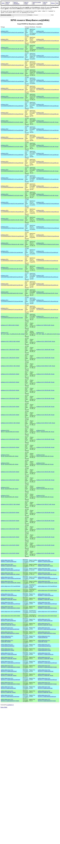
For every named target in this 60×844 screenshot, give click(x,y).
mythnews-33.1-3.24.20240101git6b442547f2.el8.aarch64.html (12, 300)
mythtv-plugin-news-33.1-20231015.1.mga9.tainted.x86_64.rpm (47, 632)
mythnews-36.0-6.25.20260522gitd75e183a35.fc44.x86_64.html (12, 72)
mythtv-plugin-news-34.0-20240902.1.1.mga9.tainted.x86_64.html (10, 607)
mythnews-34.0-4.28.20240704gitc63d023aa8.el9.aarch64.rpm (47, 276)
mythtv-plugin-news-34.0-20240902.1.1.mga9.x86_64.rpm (45, 599)
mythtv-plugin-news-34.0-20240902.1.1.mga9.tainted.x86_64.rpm (47, 607)
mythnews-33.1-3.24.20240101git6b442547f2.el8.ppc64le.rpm (47, 309)
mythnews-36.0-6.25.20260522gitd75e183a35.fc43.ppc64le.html (12, 89)
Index (3, 3)
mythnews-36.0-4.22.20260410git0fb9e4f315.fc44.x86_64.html (12, 121)
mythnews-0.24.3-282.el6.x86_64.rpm (45, 512)
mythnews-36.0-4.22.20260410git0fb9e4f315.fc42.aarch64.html (12, 154)
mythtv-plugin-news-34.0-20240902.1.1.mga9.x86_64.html (8, 599)
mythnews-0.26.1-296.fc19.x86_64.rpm (45, 341)
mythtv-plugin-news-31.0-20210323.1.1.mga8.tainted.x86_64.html (10, 666)
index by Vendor (26, 3)
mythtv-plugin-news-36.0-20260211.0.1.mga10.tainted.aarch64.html (11, 577)
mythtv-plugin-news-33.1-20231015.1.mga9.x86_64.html (8, 624)
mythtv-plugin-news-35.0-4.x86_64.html (10, 590)
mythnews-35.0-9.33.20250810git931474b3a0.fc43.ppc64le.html (12, 235)
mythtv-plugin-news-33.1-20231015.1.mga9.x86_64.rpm (45, 624)
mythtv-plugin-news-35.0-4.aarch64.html (10, 586)
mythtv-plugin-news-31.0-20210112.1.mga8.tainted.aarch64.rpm (47, 696)
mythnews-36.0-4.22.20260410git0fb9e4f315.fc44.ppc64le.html (12, 113)
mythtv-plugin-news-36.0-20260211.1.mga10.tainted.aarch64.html (10, 569)
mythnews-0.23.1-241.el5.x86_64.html (10, 545)
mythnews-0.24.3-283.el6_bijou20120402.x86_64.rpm (44, 455)
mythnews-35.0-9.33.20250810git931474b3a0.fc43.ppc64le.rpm (47, 235)
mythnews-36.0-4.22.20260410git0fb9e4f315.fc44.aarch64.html (12, 105)
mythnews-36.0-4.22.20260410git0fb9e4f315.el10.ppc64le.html (12, 186)
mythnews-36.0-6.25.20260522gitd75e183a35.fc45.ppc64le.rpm (47, 40)
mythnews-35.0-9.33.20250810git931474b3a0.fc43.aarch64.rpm (47, 227)
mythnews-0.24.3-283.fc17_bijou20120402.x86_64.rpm (45, 431)
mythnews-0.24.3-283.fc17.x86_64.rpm (45, 422)
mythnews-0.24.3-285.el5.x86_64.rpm (45, 406)
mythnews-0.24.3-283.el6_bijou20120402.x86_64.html (9, 455)
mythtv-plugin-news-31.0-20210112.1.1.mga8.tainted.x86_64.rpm (47, 683)
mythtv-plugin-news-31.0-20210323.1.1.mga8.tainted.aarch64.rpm (47, 662)
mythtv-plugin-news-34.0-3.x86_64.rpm (47, 615)
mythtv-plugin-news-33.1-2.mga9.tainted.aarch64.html (7, 645)
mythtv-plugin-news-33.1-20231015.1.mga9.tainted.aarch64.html (10, 628)
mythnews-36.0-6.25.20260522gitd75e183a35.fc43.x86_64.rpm (47, 97)
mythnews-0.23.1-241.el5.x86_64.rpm (45, 545)
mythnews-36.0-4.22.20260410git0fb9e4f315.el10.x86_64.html (12, 194)
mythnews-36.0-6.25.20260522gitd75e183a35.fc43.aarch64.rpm (47, 80)
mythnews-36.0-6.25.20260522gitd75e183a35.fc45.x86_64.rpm (47, 48)
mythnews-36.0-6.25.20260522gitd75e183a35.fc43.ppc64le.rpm (47, 89)
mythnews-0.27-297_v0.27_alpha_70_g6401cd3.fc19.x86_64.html (13, 333)
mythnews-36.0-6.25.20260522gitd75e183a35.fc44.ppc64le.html (12, 64)
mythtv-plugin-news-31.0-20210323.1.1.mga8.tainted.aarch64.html (10, 662)
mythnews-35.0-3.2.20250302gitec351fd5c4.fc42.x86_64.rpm (47, 268)
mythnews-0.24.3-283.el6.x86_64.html (10, 439)
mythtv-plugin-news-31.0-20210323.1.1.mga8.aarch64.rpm (45, 653)
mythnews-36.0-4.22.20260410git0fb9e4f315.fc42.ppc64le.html (12, 162)
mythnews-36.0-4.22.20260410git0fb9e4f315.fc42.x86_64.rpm (47, 170)
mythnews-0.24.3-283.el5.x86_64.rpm (45, 471)
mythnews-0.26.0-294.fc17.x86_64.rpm (45, 365)
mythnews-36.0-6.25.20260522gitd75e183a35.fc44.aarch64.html (12, 56)
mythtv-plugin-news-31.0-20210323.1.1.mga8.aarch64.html (9, 653)
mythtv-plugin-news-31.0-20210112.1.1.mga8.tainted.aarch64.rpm (47, 679)
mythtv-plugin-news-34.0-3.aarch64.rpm (47, 611)
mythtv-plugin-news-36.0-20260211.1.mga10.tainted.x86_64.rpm (47, 573)
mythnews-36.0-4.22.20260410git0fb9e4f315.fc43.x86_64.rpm (47, 146)
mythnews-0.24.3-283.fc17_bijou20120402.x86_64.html (10, 431)
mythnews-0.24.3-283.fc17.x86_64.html (10, 422)
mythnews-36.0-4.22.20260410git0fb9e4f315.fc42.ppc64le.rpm (47, 162)
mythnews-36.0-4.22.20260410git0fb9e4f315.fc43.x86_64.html (12, 146)
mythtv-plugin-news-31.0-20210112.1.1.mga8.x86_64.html (8, 674)
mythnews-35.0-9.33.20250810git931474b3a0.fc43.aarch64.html (12, 227)
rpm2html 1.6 (10, 704)
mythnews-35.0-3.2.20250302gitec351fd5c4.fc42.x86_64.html (12, 268)
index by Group (8, 3)
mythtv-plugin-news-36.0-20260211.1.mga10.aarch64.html (8, 561)
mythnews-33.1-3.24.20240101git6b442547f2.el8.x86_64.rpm (47, 317)
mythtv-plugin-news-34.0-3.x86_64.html (10, 615)
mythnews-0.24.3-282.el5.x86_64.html (10, 528)
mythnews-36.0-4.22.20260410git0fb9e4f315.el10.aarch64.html (12, 178)
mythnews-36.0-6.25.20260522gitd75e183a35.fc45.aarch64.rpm (47, 32)
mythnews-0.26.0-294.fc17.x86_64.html (10, 365)
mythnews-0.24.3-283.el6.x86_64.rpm (45, 439)
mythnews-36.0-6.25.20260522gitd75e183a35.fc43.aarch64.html (12, 80)
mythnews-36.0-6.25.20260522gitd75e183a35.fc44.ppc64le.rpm (47, 64)
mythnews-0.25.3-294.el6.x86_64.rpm (45, 374)
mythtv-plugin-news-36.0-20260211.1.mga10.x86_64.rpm (45, 565)
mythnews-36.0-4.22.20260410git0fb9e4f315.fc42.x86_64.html (12, 170)
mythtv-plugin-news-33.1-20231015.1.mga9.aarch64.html (8, 620)
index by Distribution (16, 3)
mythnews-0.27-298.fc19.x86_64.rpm (45, 325)
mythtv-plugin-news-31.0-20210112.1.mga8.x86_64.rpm (45, 691)
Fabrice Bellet (4, 707)
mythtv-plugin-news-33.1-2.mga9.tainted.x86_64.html (7, 649)
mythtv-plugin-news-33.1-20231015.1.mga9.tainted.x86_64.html (10, 632)
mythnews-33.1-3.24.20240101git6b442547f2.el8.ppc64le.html (12, 309)
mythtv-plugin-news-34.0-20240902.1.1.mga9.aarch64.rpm (45, 594)
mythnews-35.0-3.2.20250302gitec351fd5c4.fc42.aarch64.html (12, 252)
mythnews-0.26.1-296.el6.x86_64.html (10, 349)
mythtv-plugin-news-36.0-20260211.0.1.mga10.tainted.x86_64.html (10, 582)
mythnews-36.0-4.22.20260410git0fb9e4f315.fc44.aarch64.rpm (47, 105)
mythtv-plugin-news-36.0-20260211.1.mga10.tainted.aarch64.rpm (47, 569)
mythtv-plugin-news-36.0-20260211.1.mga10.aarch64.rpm (45, 561)
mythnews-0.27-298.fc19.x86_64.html (10, 325)
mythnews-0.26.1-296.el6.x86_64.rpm (45, 349)
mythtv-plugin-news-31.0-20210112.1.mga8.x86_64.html (8, 691)
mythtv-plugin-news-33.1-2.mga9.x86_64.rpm (44, 641)
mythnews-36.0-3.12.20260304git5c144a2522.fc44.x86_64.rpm (47, 219)
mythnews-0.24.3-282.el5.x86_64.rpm (45, 528)
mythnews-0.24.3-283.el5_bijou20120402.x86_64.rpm (44, 488)
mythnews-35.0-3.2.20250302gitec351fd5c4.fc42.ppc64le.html (12, 260)
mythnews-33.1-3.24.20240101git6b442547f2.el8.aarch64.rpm (47, 300)
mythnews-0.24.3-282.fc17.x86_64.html (10, 504)
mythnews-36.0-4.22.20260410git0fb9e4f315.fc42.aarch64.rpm (47, 154)
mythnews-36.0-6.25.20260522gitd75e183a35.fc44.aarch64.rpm (47, 56)
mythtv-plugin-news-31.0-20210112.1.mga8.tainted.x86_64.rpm (47, 700)
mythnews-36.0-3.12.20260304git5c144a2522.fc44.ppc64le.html (12, 211)
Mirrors (53, 3)
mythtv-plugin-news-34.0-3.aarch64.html (10, 611)
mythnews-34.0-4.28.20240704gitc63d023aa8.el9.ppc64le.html (12, 284)
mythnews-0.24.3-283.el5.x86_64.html (10, 471)
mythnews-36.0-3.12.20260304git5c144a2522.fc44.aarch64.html (12, 203)
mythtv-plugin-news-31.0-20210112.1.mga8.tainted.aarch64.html (10, 696)
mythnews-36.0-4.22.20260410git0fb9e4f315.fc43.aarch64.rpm (47, 129)
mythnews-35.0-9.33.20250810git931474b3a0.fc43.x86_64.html (12, 243)
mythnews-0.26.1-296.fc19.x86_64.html (10, 341)
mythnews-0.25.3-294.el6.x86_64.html (10, 374)
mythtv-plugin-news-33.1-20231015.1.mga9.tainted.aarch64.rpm (47, 628)
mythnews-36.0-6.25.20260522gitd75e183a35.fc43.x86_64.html (12, 97)
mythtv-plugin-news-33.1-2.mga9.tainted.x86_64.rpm (44, 649)
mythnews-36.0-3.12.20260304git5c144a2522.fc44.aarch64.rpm (47, 203)
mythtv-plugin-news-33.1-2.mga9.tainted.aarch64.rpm (44, 645)
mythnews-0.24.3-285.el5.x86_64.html (10, 406)
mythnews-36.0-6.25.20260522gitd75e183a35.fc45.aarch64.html (12, 32)
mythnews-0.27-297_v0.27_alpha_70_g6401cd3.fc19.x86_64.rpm (48, 333)
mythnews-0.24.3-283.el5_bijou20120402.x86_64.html (9, 488)
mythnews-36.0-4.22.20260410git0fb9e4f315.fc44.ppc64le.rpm (47, 113)
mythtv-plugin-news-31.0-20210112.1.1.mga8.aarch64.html (9, 670)
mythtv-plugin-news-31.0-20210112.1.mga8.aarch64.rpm (45, 687)
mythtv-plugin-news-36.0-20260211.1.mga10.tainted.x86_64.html (10, 573)
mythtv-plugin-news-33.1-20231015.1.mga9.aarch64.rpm (45, 620)
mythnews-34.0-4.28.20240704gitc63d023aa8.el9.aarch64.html (12, 276)
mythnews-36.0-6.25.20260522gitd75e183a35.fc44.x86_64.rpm (47, 72)
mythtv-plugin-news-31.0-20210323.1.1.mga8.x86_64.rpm (45, 658)
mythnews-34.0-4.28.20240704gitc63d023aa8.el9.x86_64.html (12, 292)
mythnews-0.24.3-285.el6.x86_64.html (10, 390)
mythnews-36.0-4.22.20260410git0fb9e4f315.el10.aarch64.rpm (47, 178)
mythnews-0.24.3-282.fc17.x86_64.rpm (45, 504)
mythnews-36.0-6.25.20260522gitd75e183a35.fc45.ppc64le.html (12, 40)
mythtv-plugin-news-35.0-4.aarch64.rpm (47, 586)
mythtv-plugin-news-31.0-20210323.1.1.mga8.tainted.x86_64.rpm (47, 666)
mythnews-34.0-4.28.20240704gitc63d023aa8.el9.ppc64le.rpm (47, 284)
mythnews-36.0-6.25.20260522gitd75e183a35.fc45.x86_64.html (12, 48)
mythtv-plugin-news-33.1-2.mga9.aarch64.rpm (44, 637)
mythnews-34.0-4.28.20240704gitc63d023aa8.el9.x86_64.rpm (47, 292)
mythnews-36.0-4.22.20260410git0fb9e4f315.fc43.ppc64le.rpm (47, 137)
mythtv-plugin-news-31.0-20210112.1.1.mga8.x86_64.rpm (45, 674)
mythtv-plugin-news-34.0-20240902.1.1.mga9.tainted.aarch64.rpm (47, 603)
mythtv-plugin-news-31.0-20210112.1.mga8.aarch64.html (8, 687)
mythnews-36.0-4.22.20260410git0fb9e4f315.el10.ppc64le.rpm (47, 186)
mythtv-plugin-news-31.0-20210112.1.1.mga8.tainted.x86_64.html (10, 683)
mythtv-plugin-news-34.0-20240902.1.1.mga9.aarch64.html (9, 594)
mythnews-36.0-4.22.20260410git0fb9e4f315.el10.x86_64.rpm (47, 194)
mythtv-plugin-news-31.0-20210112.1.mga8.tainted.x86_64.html (10, 700)
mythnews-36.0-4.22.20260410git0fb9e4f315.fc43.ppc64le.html (12, 137)
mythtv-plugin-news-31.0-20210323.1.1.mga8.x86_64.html (8, 658)
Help (57, 3)
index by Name (45, 3)
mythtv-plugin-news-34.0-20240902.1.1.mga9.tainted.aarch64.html (10, 603)
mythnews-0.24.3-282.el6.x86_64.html (10, 512)
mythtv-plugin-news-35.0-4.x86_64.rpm (47, 590)
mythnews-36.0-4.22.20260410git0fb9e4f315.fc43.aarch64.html (12, 129)
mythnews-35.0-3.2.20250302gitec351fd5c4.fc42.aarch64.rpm (47, 252)
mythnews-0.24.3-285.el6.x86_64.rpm (45, 390)
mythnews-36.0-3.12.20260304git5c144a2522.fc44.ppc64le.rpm (47, 211)
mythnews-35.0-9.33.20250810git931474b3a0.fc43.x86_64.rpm (47, 243)
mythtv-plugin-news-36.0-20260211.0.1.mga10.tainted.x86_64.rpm (47, 582)
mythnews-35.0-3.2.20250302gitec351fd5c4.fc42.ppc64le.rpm (47, 260)
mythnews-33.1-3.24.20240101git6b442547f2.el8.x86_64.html (12, 317)
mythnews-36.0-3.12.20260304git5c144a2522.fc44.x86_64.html (12, 219)
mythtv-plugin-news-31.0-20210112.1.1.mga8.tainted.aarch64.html (10, 679)
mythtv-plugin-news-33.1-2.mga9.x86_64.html (7, 641)
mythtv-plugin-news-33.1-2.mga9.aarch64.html (7, 637)
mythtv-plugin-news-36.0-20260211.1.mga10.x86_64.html (8, 565)
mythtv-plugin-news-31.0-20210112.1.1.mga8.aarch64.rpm (45, 670)
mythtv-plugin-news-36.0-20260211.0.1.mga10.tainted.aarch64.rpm (47, 577)
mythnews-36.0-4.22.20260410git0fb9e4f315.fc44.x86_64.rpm (47, 121)
